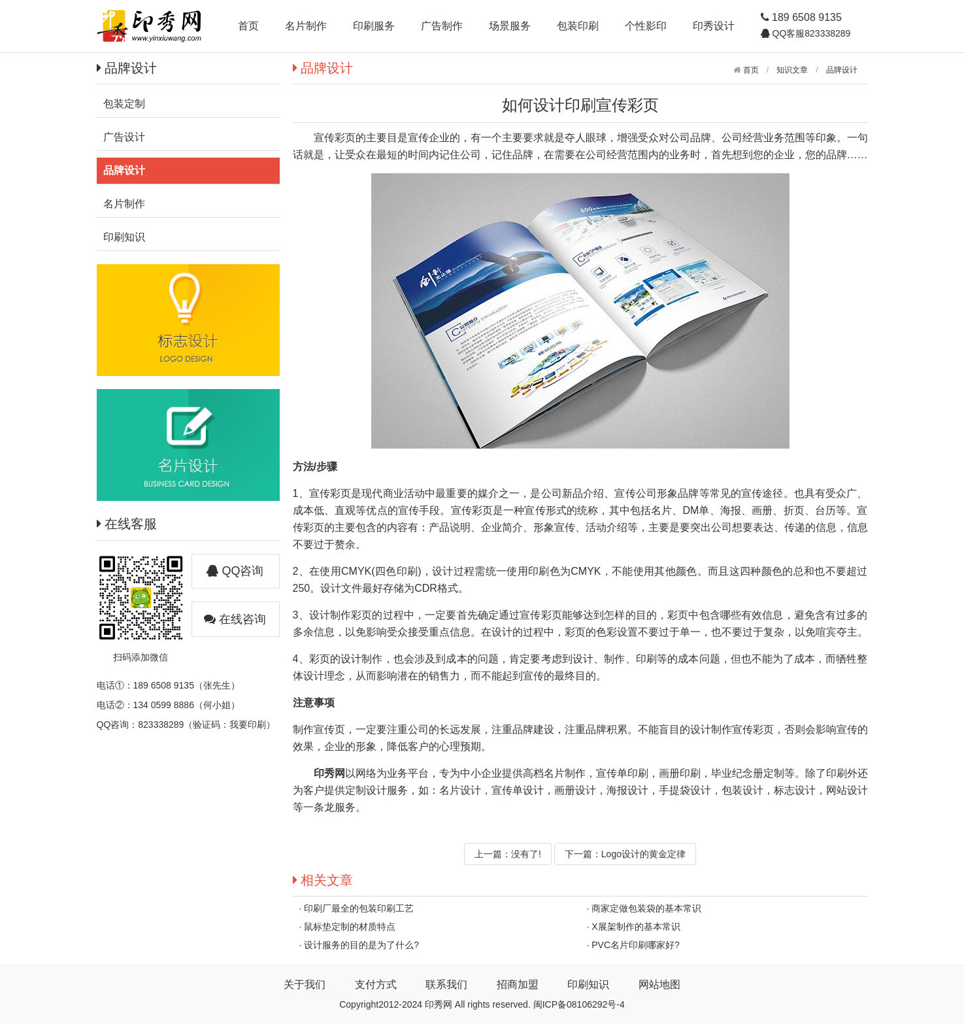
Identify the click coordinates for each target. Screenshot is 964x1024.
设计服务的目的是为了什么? (361, 945)
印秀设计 (714, 25)
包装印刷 (578, 25)
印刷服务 (374, 25)
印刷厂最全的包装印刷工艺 (359, 908)
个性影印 (646, 25)
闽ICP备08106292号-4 (579, 1004)
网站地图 (659, 984)
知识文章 (792, 70)
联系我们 (446, 984)
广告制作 (442, 25)
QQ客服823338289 (810, 33)
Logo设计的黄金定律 (643, 854)
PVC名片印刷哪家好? (635, 945)
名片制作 (306, 25)
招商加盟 (518, 984)
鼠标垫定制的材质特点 (349, 926)
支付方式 (376, 984)
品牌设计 (841, 70)
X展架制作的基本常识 (635, 926)
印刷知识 (588, 984)
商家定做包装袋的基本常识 (646, 908)
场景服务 (510, 25)
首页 (248, 25)
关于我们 (304, 984)
